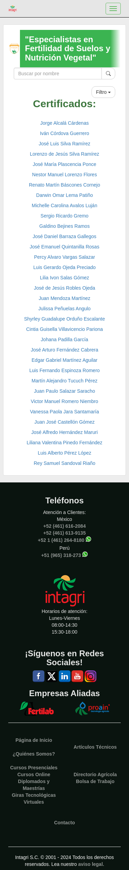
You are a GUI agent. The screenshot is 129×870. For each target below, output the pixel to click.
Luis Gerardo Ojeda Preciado (64, 267)
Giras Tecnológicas (34, 795)
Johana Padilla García (64, 339)
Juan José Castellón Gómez (64, 422)
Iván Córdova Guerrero (64, 133)
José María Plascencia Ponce (64, 164)
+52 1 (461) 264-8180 (61, 540)
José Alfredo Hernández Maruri (64, 432)
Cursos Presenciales (33, 767)
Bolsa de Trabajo (95, 781)
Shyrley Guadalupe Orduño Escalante (64, 319)
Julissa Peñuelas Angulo (65, 308)
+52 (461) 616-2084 (64, 526)
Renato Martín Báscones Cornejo (64, 185)
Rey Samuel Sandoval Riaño (64, 463)
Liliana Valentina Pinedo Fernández (64, 442)
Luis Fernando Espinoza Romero (64, 370)
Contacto (64, 822)
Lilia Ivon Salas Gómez (64, 277)
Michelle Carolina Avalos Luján (64, 205)
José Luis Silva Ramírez (64, 143)
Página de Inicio (33, 740)
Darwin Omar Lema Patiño (64, 195)
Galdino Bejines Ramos (64, 226)
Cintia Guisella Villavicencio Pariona (64, 329)
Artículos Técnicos (95, 747)
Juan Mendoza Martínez (64, 298)
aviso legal (90, 864)
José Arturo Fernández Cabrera (64, 350)
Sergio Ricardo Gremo (64, 216)
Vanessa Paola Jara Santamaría (64, 411)
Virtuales (34, 802)
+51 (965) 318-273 (61, 555)
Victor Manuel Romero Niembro (64, 401)
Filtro (103, 92)
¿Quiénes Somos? (34, 754)
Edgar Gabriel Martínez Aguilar (64, 360)
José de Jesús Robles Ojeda (64, 288)
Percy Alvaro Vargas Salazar (64, 257)
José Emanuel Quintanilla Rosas (64, 246)
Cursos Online (33, 774)
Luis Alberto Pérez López (65, 453)
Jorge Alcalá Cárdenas (64, 123)
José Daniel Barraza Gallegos (64, 236)
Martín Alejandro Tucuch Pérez (64, 380)
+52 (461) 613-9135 (64, 533)
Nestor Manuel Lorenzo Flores (64, 174)
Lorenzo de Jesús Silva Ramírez (64, 154)
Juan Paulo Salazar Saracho (64, 391)
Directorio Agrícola (95, 774)
